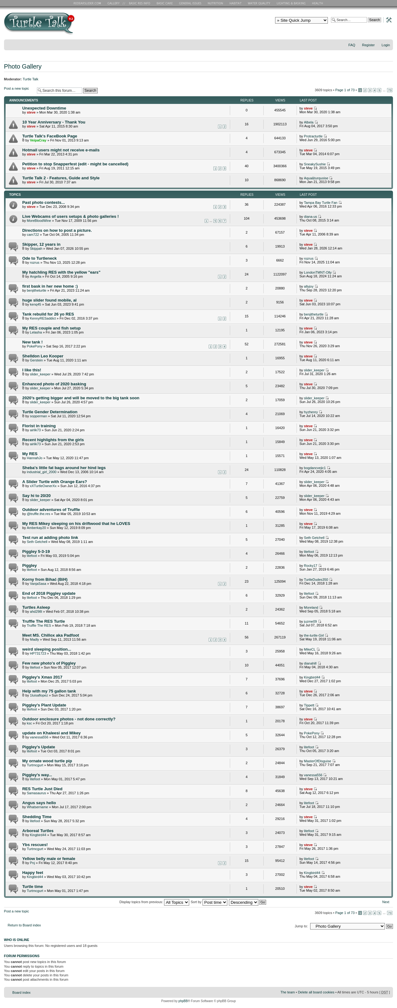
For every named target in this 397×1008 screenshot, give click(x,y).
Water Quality (259, 3)
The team (287, 992)
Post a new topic (19, 90)
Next (386, 902)
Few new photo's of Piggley (49, 663)
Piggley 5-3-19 (36, 551)
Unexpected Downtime (44, 108)
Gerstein (36, 360)
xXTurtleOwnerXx (43, 486)
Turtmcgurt (35, 765)
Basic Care (164, 3)
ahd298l (36, 611)
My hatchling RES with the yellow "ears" (61, 272)
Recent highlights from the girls (53, 439)
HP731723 (38, 653)
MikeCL (309, 649)
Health (318, 3)
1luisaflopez (39, 695)
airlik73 (35, 430)
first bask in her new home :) (50, 286)
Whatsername (37, 807)
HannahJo (34, 458)
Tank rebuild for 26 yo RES (48, 314)
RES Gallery (115, 3)
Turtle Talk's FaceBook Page (49, 136)
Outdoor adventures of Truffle (51, 509)
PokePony (34, 346)
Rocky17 (310, 565)
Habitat (235, 3)
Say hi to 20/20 (36, 495)
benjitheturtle (36, 290)
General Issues (191, 3)
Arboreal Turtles (38, 830)
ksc (29, 723)
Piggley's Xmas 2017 (42, 677)
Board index (21, 992)
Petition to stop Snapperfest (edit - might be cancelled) (75, 164)
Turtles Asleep (36, 607)
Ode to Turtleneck (39, 258)
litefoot (32, 556)
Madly (34, 639)
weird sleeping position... (46, 649)
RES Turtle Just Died (42, 788)
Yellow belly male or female (48, 858)
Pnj (32, 863)
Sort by (209, 902)
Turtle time (32, 886)
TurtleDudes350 (316, 579)
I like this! (31, 370)
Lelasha (36, 332)
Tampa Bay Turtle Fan (320, 202)
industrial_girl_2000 (41, 472)
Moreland (311, 607)
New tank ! (32, 342)
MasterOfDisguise (317, 761)
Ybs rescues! (35, 844)
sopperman (38, 416)
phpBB (183, 1001)
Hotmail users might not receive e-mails (61, 150)
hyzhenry (311, 412)
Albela (309, 122)
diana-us (310, 216)
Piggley (29, 565)
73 (389, 90)
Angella (36, 276)
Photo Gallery (23, 66)
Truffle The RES (39, 625)
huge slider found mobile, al (49, 300)
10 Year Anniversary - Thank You (53, 122)
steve (31, 112)
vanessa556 (39, 737)
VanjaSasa (38, 583)
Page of (345, 90)
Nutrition (216, 3)
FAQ (351, 45)
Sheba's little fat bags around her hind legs (64, 467)
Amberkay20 (36, 528)
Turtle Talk (30, 79)
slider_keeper (40, 374)
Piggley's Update (38, 747)
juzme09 (310, 621)
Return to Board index (24, 925)
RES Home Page (88, 3)
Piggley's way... (37, 775)
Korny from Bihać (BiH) (45, 579)
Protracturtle (313, 136)
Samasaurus (36, 793)
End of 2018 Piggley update (48, 593)
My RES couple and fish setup (51, 328)
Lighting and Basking (291, 3)
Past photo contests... (43, 202)
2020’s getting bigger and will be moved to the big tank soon (81, 398)
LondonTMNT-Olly (318, 272)
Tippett (309, 705)
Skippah (36, 248)
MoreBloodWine (39, 220)
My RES (30, 453)
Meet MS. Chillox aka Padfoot (50, 635)
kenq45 (35, 304)
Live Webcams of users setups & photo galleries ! (70, 216)
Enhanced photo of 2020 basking (54, 384)
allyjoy (309, 286)
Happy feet (32, 872)
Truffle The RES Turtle (43, 621)
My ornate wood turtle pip (47, 761)
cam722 (33, 234)
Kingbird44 (312, 677)
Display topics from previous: (154, 902)
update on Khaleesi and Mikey (51, 733)
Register (368, 45)
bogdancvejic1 (315, 468)
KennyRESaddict (43, 318)
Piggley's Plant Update (44, 705)
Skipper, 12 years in (41, 244)
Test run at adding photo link (50, 537)
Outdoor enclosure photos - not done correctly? (68, 719)
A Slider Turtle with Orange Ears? (54, 481)
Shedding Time (36, 816)
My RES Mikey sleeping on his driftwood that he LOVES (76, 523)
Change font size (388, 53)
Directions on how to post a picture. (57, 230)
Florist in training (39, 425)
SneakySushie (315, 164)
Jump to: (301, 926)
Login (385, 45)
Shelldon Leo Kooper (43, 356)
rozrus (35, 262)
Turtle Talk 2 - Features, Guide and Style (61, 178)
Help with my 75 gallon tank (49, 691)
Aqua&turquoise (316, 178)
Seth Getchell (37, 542)
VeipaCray (38, 140)
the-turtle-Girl (314, 635)
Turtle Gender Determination (50, 412)
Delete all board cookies (316, 992)
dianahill (310, 663)
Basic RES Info (138, 3)
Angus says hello (39, 802)
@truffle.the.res (38, 514)
